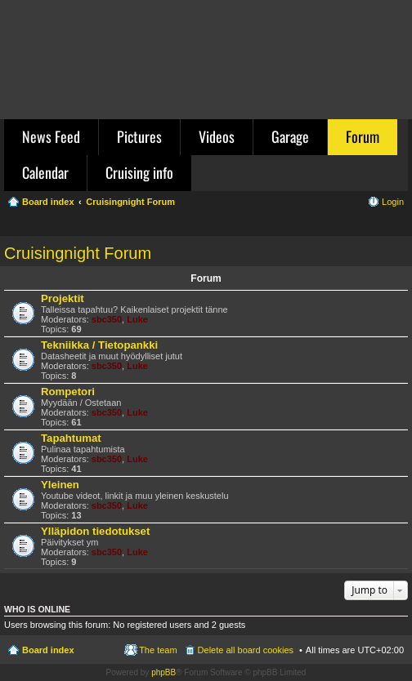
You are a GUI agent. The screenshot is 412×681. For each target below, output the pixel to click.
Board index (48, 650)
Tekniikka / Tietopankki (99, 345)
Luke (137, 319)
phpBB (163, 672)
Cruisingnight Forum (77, 253)
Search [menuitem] (397, 225)
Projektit (62, 298)
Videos (217, 136)
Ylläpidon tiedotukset (95, 531)
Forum (362, 136)
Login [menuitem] (393, 202)
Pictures (139, 136)
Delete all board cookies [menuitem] (245, 650)
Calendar (45, 172)
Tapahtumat (71, 438)
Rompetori (68, 391)
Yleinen (60, 484)
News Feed (51, 136)
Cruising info (139, 172)
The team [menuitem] (158, 650)
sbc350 (107, 319)
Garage (290, 136)
